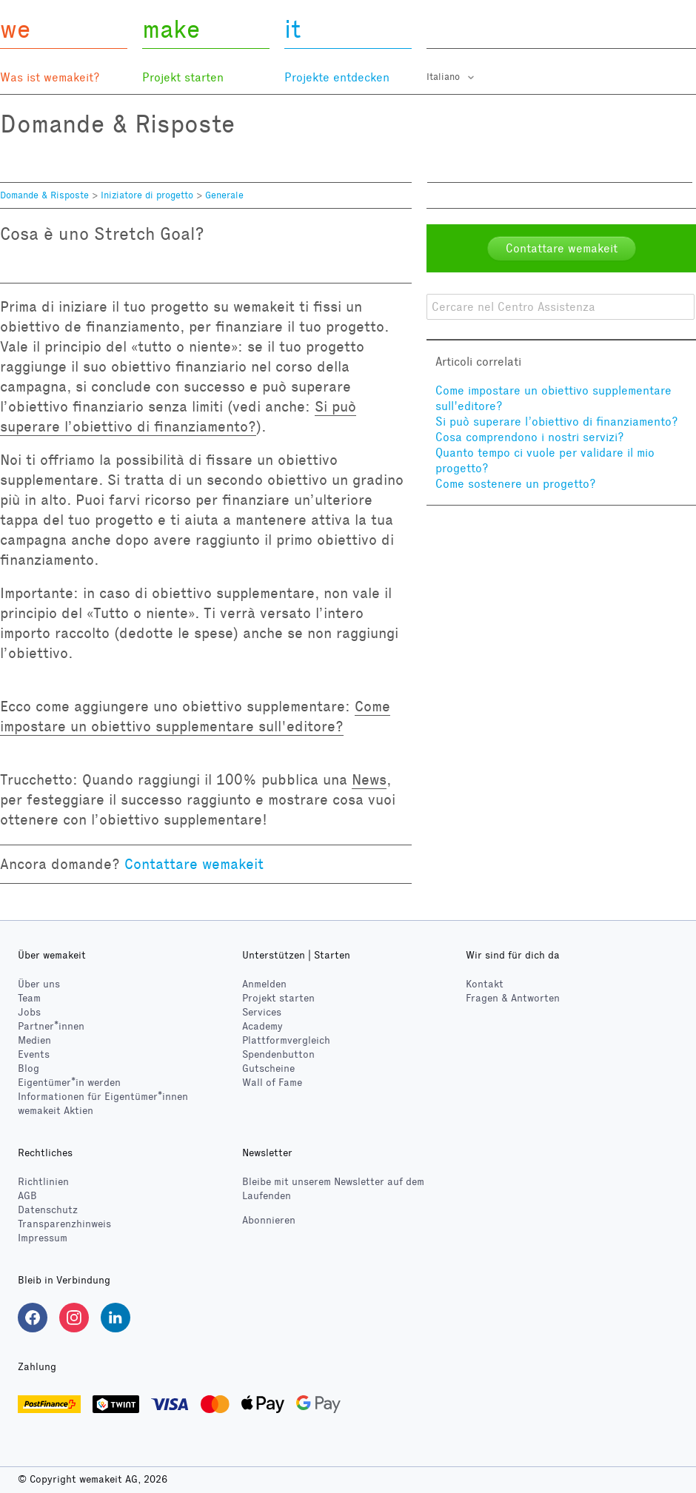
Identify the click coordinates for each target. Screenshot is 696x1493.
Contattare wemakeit (194, 864)
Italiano (444, 77)
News (369, 779)
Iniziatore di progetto (147, 195)
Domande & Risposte (44, 195)
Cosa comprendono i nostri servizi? (529, 437)
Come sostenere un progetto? (515, 484)
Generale (224, 195)
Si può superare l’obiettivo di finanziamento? (556, 422)
